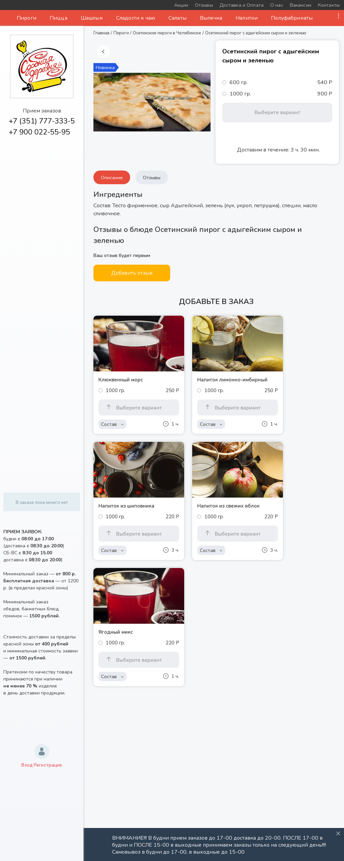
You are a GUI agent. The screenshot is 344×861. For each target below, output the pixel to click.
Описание (112, 178)
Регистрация (48, 765)
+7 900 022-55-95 (39, 132)
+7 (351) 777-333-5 (42, 121)
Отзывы (151, 178)
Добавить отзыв (131, 273)
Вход (26, 765)
